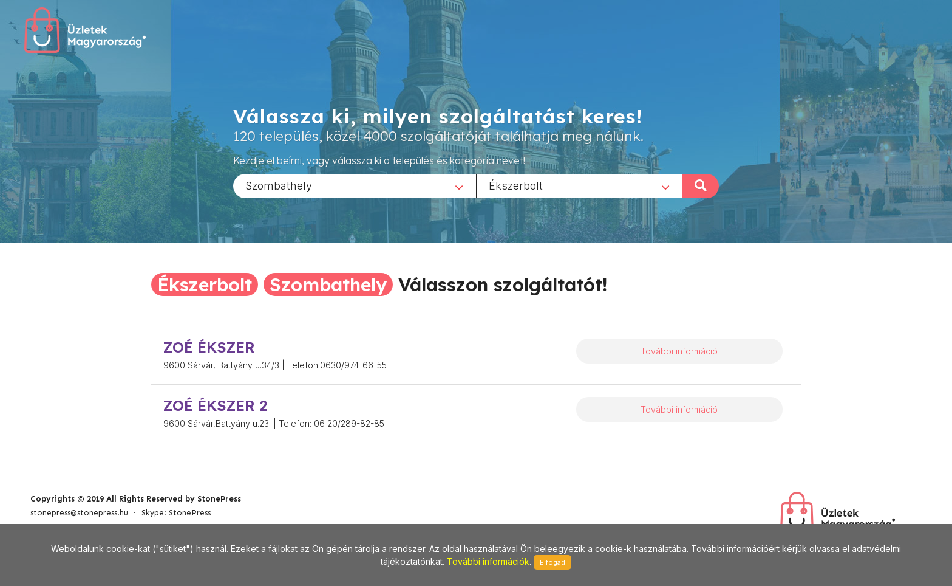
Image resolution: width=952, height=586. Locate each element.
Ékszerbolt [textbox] (516, 185)
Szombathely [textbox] (278, 185)
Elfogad (552, 562)
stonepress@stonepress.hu (79, 512)
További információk (488, 561)
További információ (679, 351)
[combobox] (354, 185)
